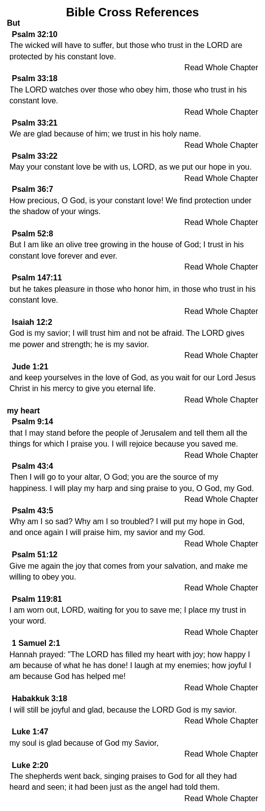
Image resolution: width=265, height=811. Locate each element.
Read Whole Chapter (221, 67)
